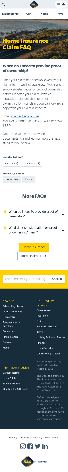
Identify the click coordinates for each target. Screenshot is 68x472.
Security (37, 437)
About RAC (9, 301)
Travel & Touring (11, 383)
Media (6, 348)
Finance (41, 343)
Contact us (9, 331)
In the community (12, 311)
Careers (7, 342)
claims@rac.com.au (25, 116)
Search (57, 279)
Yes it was (11, 163)
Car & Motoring (11, 373)
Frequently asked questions (12, 324)
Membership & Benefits (15, 389)
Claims (28, 179)
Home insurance (34, 247)
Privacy (13, 437)
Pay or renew (44, 310)
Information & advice (16, 367)
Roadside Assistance (48, 326)
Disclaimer (25, 437)
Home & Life (9, 378)
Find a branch (10, 337)
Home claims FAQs (34, 256)
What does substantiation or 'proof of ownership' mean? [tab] (33, 230)
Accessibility (51, 437)
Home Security (45, 348)
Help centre (9, 317)
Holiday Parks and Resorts (51, 337)
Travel (40, 332)
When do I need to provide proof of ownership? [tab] (33, 214)
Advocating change (13, 306)
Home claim (11, 179)
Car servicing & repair (48, 353)
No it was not (31, 163)
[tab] (10, 13)
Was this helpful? (13, 157)
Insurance (42, 316)
